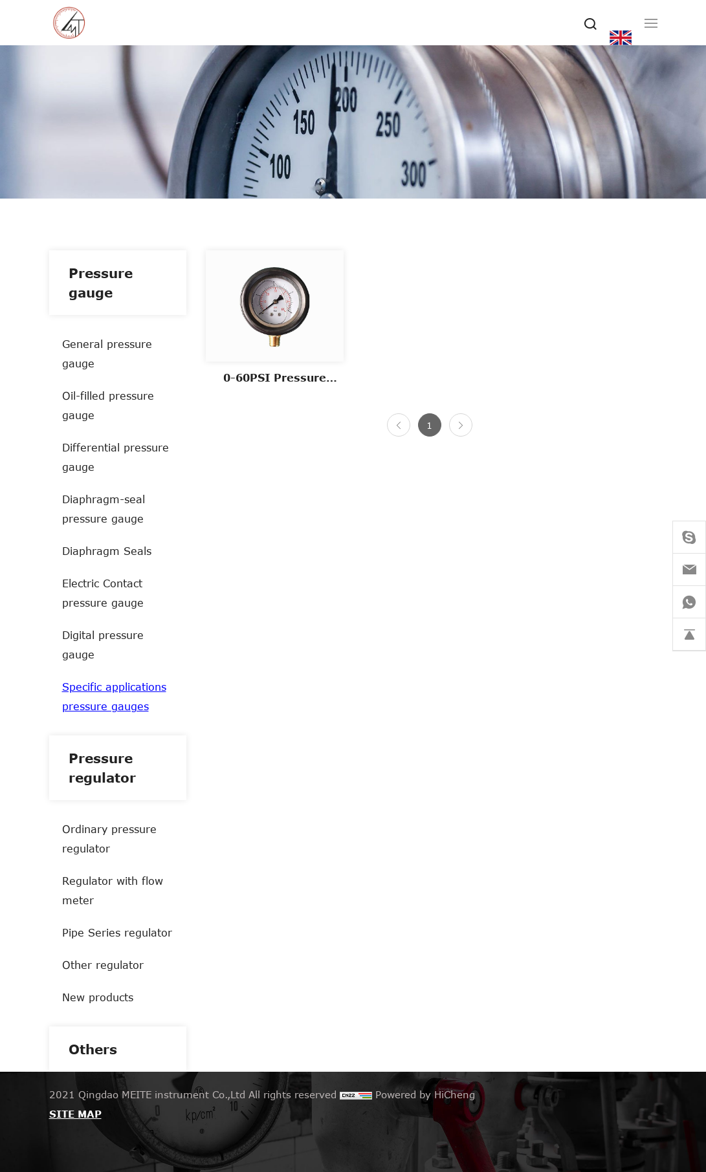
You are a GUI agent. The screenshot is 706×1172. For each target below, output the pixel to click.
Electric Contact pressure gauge (103, 593)
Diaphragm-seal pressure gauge (103, 509)
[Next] (460, 425)
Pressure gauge (101, 282)
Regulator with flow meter (112, 890)
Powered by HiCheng (425, 1094)
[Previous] (398, 425)
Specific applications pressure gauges (114, 696)
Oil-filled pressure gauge (108, 405)
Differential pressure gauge (115, 457)
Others (93, 1049)
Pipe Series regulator (117, 932)
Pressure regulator (102, 767)
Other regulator (103, 965)
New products (97, 997)
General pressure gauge (107, 353)
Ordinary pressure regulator (109, 838)
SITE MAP (75, 1114)
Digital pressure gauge (103, 644)
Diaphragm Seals (106, 551)
